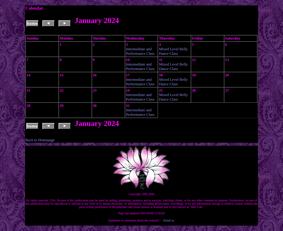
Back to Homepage (40, 140)
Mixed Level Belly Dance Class (173, 51)
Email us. (169, 220)
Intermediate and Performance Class (140, 51)
